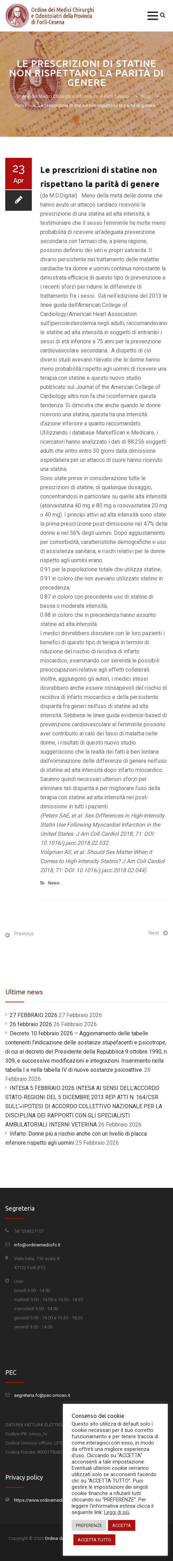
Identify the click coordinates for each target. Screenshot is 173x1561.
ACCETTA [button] (121, 1525)
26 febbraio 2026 (31, 1024)
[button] (152, 15)
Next (154, 933)
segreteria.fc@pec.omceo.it (42, 1395)
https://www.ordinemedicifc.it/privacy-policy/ (60, 1500)
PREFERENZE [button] (89, 1525)
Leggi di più (116, 1512)
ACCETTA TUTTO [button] (94, 1539)
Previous (24, 933)
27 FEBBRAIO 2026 (33, 1015)
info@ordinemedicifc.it (37, 1244)
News (53, 883)
